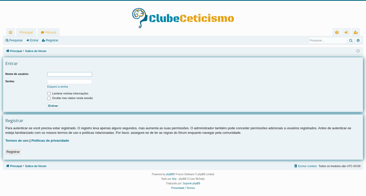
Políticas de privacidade (50, 140)
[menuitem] (337, 32)
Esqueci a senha (57, 86)
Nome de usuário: (17, 73)
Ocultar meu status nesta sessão (70, 98)
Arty (174, 178)
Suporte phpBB (191, 183)
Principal (26, 32)
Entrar (34, 40)
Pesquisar (16, 40)
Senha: (10, 81)
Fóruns (50, 32)
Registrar (52, 40)
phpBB (170, 174)
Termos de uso (17, 140)
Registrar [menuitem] (357, 33)
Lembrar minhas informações (67, 93)
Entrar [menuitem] (347, 33)
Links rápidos (11, 33)
